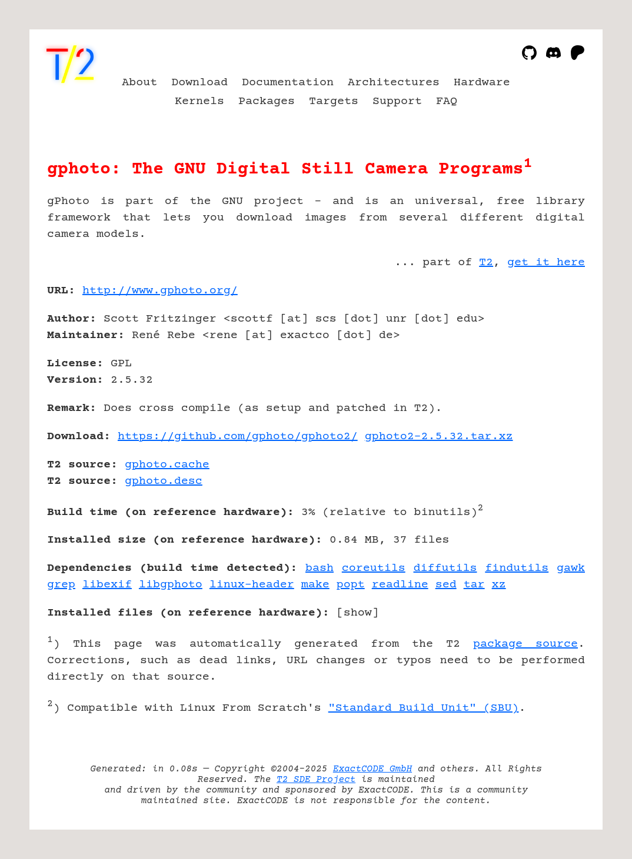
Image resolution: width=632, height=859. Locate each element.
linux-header (251, 584)
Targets (333, 101)
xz (499, 584)
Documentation (288, 82)
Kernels (199, 101)
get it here (546, 262)
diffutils (445, 568)
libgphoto (170, 584)
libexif (107, 584)
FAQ (446, 101)
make (315, 584)
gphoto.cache (167, 465)
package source (525, 644)
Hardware (482, 82)
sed (446, 584)
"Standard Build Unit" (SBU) (423, 708)
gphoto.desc (163, 481)
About (139, 82)
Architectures (394, 82)
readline (400, 584)
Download (199, 82)
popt (351, 584)
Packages (266, 101)
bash (319, 568)
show (358, 613)
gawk (571, 568)
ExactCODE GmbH (372, 769)
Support (397, 101)
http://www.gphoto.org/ (160, 291)
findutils (516, 568)
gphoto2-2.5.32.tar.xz (439, 436)
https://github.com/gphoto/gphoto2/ (238, 436)
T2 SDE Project (316, 779)
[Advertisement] (549, 359)
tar (474, 584)
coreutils (373, 568)
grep (61, 584)
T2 (486, 262)
